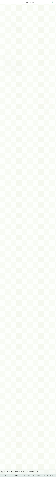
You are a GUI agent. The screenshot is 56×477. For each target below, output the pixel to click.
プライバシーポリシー (7, 475)
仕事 (4, 8)
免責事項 (16, 475)
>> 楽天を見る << (19, 444)
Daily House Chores (28, 2)
